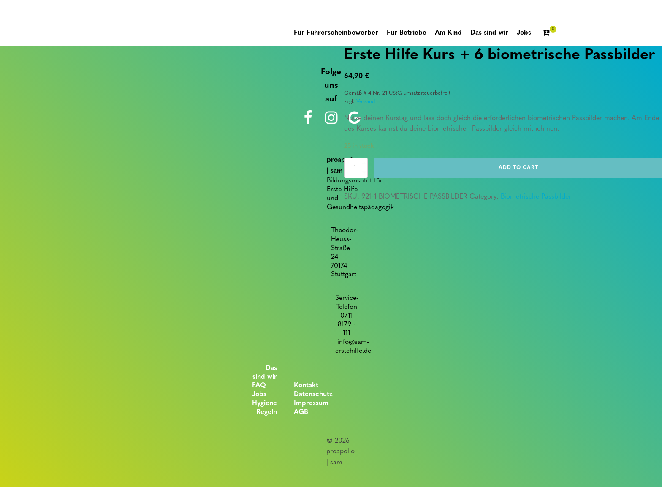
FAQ (259, 385)
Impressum (311, 403)
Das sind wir (264, 373)
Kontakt (306, 385)
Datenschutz (313, 394)
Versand (365, 101)
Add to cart (518, 167)
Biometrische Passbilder (536, 196)
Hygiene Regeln (264, 408)
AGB (301, 412)
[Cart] (549, 33)
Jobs (259, 394)
